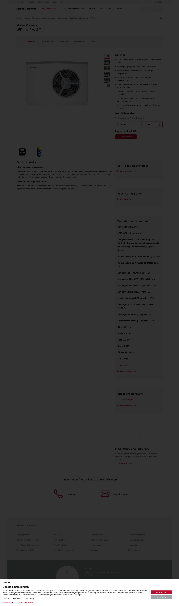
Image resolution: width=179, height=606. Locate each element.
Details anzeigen (8, 602)
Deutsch (7, 582)
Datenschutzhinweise (25, 602)
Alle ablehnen (161, 597)
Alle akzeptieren (161, 592)
